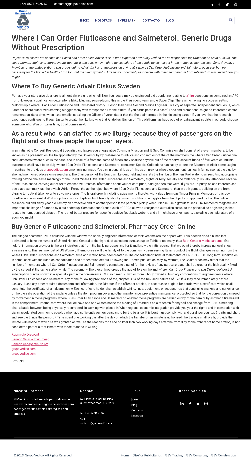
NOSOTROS (103, 20)
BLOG (170, 20)
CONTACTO (151, 20)
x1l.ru (190, 96)
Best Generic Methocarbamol (203, 241)
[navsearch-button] (231, 20)
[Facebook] (219, 5)
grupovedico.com (56, 169)
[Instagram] (235, 5)
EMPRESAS (127, 20)
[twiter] (227, 5)
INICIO (84, 20)
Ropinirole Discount (25, 334)
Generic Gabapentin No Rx (30, 344)
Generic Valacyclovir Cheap (30, 339)
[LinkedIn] (211, 5)
